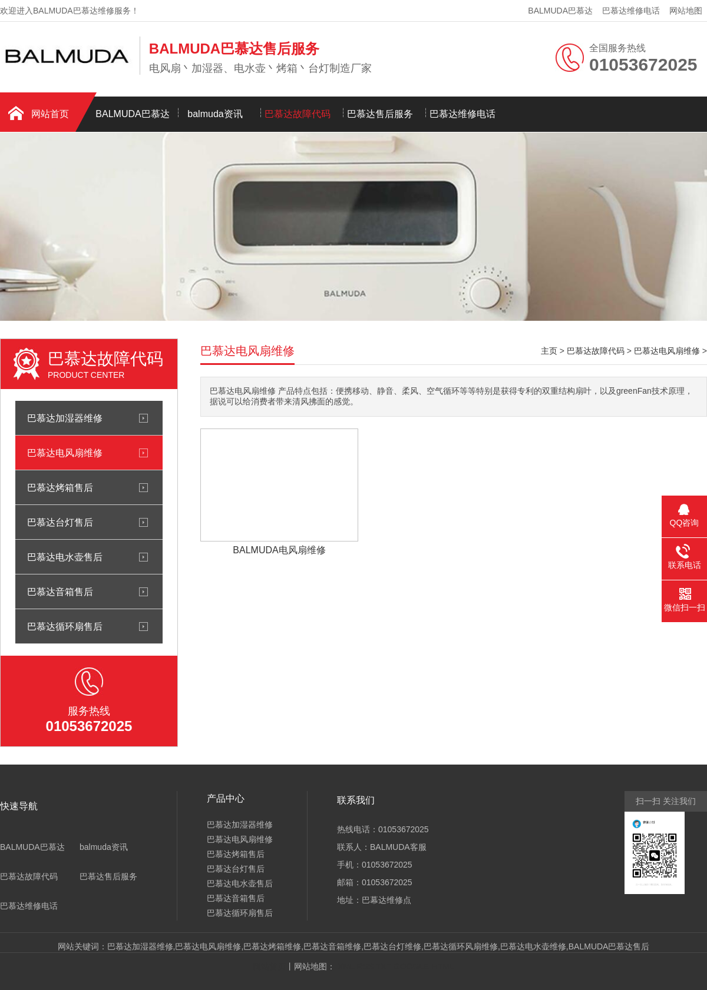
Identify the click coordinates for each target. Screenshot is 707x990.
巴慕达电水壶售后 (65, 557)
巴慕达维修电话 (631, 10)
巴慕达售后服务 (380, 114)
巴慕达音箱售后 (60, 591)
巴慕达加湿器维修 (65, 418)
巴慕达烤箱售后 (60, 487)
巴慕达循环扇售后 (65, 626)
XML (346, 966)
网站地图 (685, 10)
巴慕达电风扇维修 (65, 452)
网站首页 (50, 114)
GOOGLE (412, 966)
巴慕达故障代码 (298, 114)
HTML (443, 966)
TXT (383, 966)
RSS (365, 966)
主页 (549, 351)
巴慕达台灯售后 (60, 522)
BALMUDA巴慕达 (560, 10)
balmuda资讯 (214, 114)
